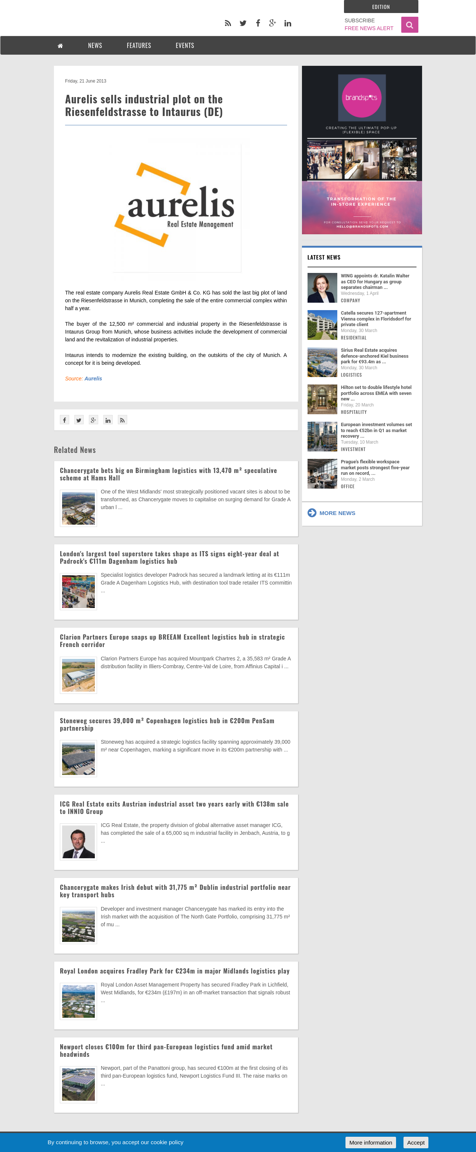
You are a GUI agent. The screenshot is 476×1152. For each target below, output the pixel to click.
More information (370, 1142)
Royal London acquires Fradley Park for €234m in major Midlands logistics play (175, 970)
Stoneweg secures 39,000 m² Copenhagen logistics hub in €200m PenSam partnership (167, 724)
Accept (416, 1142)
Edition (381, 6)
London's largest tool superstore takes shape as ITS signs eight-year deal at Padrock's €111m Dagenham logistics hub (169, 557)
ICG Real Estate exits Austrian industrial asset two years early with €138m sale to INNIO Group (174, 807)
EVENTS (185, 45)
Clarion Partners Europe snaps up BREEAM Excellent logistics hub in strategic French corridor (172, 640)
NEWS (95, 45)
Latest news (324, 257)
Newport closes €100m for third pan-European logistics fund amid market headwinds (166, 1050)
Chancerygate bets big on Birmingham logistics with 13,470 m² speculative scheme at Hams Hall (168, 474)
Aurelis (93, 379)
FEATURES (139, 45)
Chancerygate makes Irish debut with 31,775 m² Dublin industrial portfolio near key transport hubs (175, 890)
